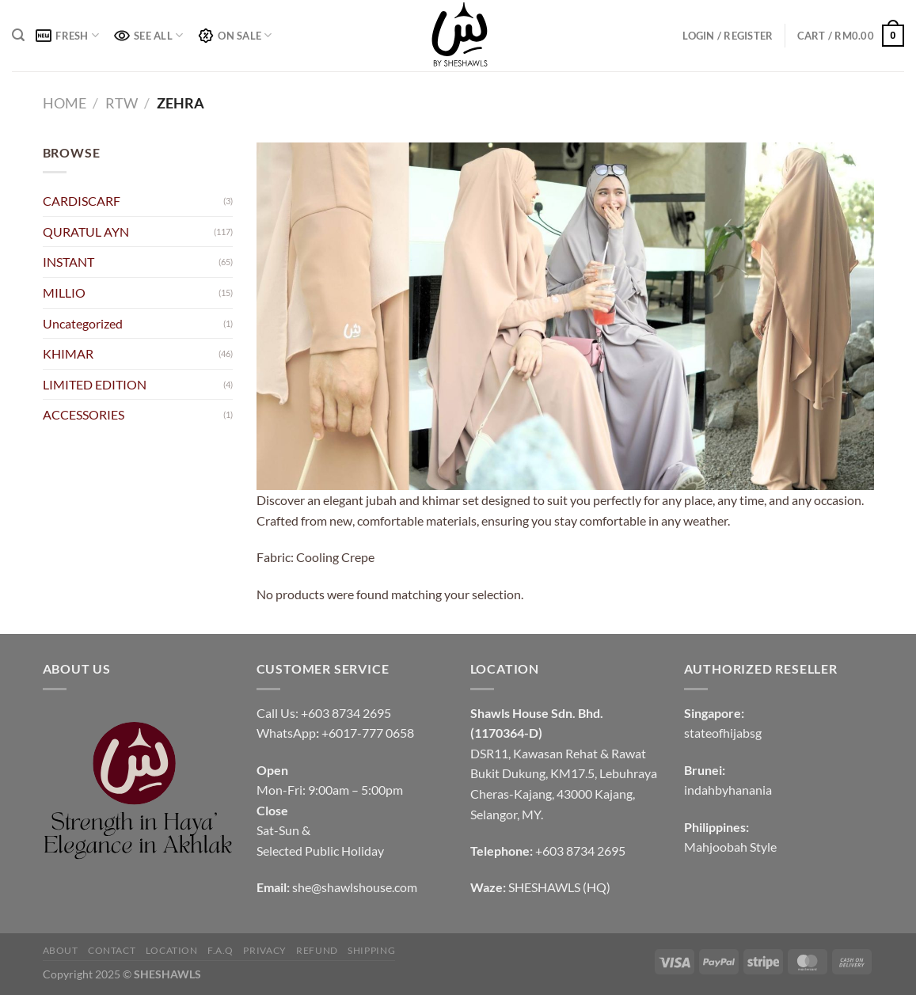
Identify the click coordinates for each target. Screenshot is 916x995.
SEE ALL (148, 35)
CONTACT (111, 950)
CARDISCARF (81, 200)
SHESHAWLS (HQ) (559, 886)
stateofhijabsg (723, 732)
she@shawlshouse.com (354, 886)
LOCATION (172, 950)
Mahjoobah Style (730, 846)
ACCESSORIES (83, 414)
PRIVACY (264, 950)
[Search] (18, 35)
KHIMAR (68, 353)
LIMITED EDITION (94, 384)
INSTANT (68, 261)
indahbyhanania (728, 789)
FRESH (67, 35)
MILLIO (64, 292)
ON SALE (235, 36)
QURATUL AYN (86, 231)
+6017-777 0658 (367, 732)
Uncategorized (83, 323)
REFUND (317, 950)
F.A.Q (220, 950)
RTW (121, 103)
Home (64, 103)
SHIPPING (371, 950)
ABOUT (60, 950)
